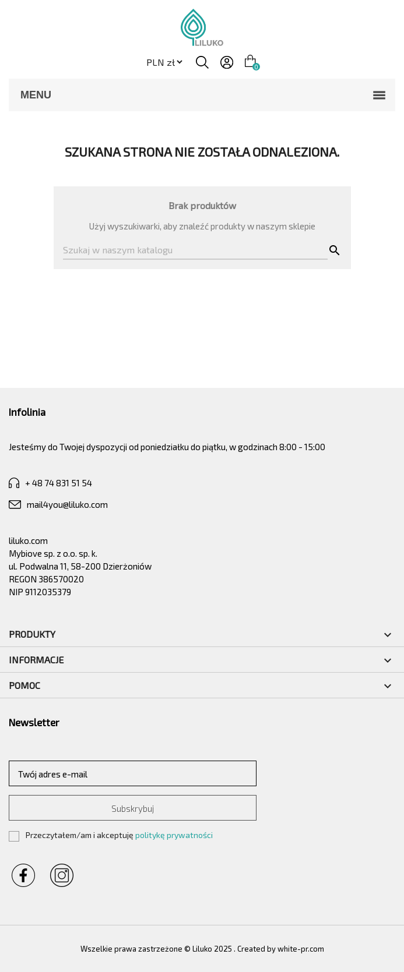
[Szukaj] (195, 250)
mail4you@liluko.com (58, 504)
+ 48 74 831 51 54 (50, 483)
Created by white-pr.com (280, 948)
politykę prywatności (174, 835)
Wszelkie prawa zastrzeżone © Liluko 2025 (157, 948)
